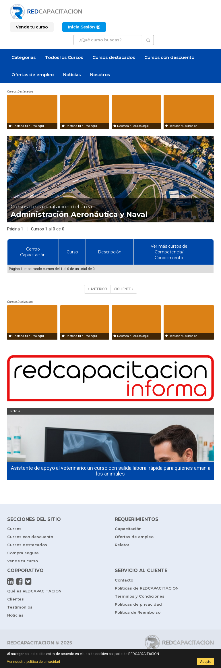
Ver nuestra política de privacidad (33, 662)
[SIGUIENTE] (123, 289)
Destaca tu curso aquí (26, 126)
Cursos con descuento (169, 57)
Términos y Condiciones (139, 596)
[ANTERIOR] (97, 289)
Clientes (15, 599)
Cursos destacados (113, 57)
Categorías (23, 57)
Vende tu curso (22, 561)
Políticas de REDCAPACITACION (147, 588)
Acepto (205, 662)
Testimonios (19, 607)
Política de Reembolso (137, 612)
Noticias (72, 74)
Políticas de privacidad (138, 604)
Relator (122, 544)
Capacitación (128, 528)
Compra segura (23, 552)
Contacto (124, 580)
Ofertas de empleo (32, 74)
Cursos (14, 528)
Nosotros (100, 74)
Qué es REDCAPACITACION (34, 591)
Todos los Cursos (64, 57)
